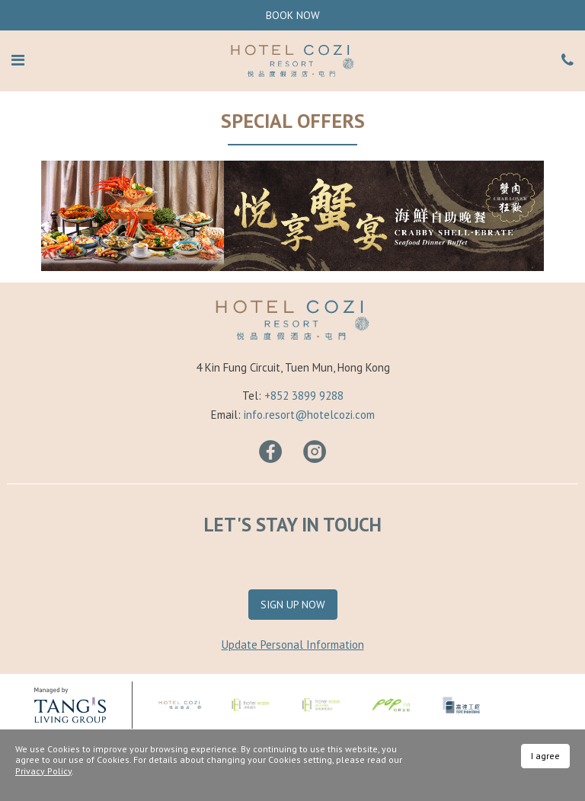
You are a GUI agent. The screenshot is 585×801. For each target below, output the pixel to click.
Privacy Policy (43, 771)
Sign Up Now (293, 604)
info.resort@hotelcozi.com (309, 414)
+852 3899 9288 (304, 395)
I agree (545, 755)
